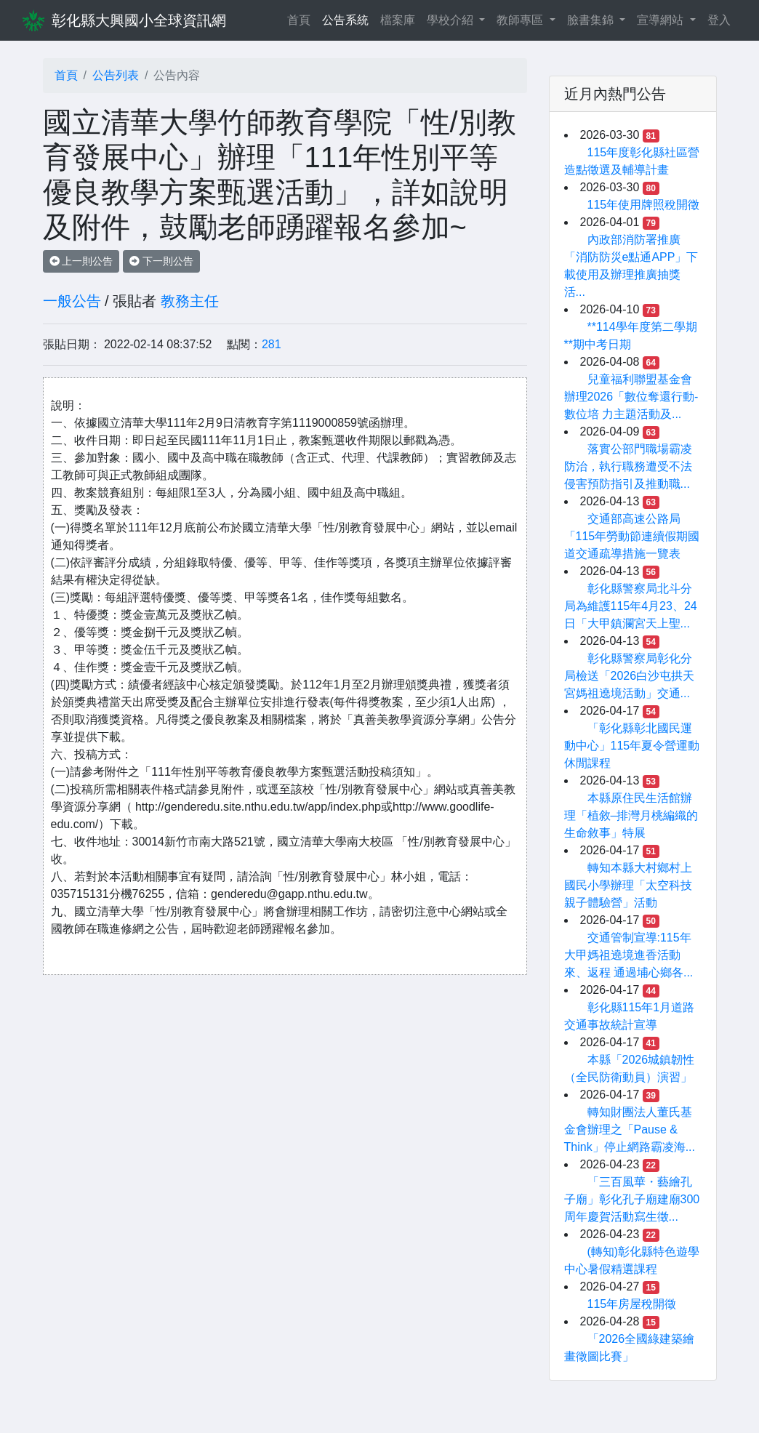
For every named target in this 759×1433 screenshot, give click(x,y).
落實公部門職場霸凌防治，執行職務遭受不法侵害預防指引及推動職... (628, 466)
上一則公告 (81, 261)
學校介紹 (451, 20)
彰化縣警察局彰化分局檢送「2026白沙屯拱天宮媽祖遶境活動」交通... (629, 675)
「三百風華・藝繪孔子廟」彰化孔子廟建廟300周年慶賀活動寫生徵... (632, 1199)
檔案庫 (397, 20)
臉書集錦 (592, 20)
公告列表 (115, 75)
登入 (719, 20)
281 (271, 344)
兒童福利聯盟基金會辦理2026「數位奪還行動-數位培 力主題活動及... (631, 396)
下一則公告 (161, 261)
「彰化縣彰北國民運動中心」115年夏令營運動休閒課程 (632, 745)
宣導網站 (661, 20)
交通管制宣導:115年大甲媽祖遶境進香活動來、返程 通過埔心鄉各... (629, 955)
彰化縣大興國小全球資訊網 (139, 20)
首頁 (301, 18)
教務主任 (190, 301)
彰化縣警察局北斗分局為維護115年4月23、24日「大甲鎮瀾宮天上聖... (630, 606)
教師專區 (521, 20)
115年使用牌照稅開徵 (643, 204)
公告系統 (345, 20)
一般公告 (72, 301)
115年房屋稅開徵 (632, 1304)
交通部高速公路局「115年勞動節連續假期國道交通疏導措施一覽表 (632, 536)
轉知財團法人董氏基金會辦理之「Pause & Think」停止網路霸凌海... (629, 1129)
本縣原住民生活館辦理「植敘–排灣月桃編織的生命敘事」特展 (631, 815)
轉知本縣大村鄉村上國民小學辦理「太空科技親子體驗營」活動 (628, 885)
